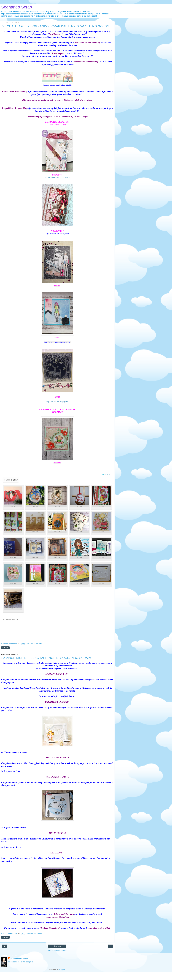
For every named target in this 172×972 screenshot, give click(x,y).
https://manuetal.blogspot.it (57, 402)
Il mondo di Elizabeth (19, 958)
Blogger (62, 970)
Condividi (5, 647)
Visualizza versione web (57, 951)
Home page (57, 946)
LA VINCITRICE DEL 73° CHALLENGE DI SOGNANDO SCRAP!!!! (47, 658)
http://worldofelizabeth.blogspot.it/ (57, 177)
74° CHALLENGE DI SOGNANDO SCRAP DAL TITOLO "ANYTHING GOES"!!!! (56, 26)
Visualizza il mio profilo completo (20, 962)
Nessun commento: (34, 644)
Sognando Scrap (16, 7)
